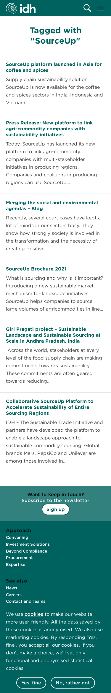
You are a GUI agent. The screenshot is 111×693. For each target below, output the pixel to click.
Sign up (55, 509)
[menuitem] (87, 8)
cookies (34, 614)
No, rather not (73, 683)
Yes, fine (31, 683)
